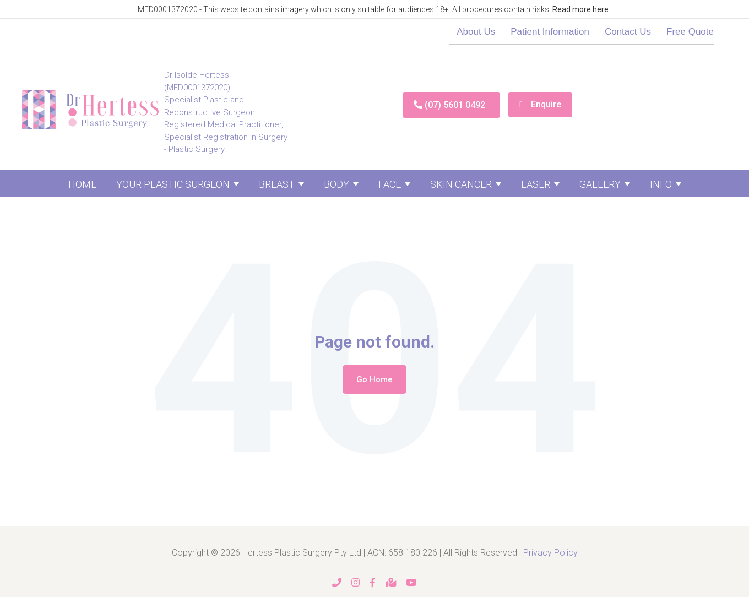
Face (389, 184)
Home (82, 184)
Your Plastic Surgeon (173, 184)
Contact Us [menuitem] (628, 31)
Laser (535, 184)
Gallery (600, 184)
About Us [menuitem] (476, 31)
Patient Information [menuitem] (550, 31)
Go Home (374, 379)
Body (336, 184)
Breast (277, 184)
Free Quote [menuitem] (690, 31)
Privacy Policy (550, 552)
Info (661, 184)
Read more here (581, 9)
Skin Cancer (461, 184)
